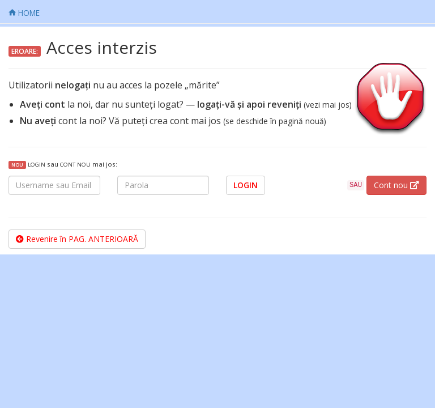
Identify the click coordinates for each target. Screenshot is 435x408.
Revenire (77, 238)
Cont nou (396, 185)
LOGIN (245, 185)
